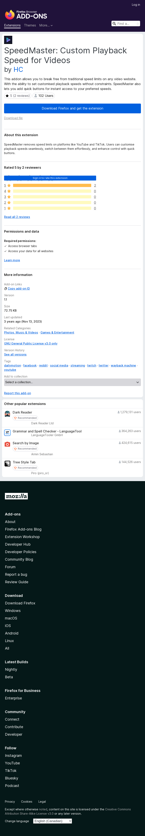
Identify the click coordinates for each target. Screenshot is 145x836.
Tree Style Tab (24, 462)
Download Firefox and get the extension (72, 108)
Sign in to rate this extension (50, 177)
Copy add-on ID (17, 288)
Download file (13, 118)
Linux (9, 641)
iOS (8, 626)
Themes (30, 25)
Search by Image (26, 443)
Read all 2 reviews (17, 217)
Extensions (12, 25)
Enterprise (13, 698)
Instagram (13, 755)
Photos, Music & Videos (21, 332)
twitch (91, 365)
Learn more (12, 260)
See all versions (15, 354)
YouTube (12, 763)
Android (11, 633)
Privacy (10, 801)
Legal (42, 801)
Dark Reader (22, 412)
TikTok (11, 770)
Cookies (26, 801)
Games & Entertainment (57, 332)
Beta (9, 677)
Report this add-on (17, 393)
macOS (11, 618)
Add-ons (13, 514)
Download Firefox (20, 603)
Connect (12, 719)
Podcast (12, 785)
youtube (10, 369)
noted (43, 809)
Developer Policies (20, 552)
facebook (30, 365)
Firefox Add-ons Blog (23, 529)
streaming (78, 365)
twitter (103, 365)
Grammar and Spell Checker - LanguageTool (47, 431)
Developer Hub (17, 544)
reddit (43, 365)
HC (18, 69)
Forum (10, 567)
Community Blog (19, 559)
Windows (13, 610)
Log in (136, 4)
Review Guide (16, 582)
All (7, 648)
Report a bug (16, 574)
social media (59, 365)
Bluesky (11, 778)
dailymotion (12, 365)
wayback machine (123, 365)
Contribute (14, 727)
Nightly (11, 669)
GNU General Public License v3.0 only (30, 343)
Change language (17, 821)
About (10, 522)
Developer (13, 734)
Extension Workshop (22, 537)
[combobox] (125, 23)
